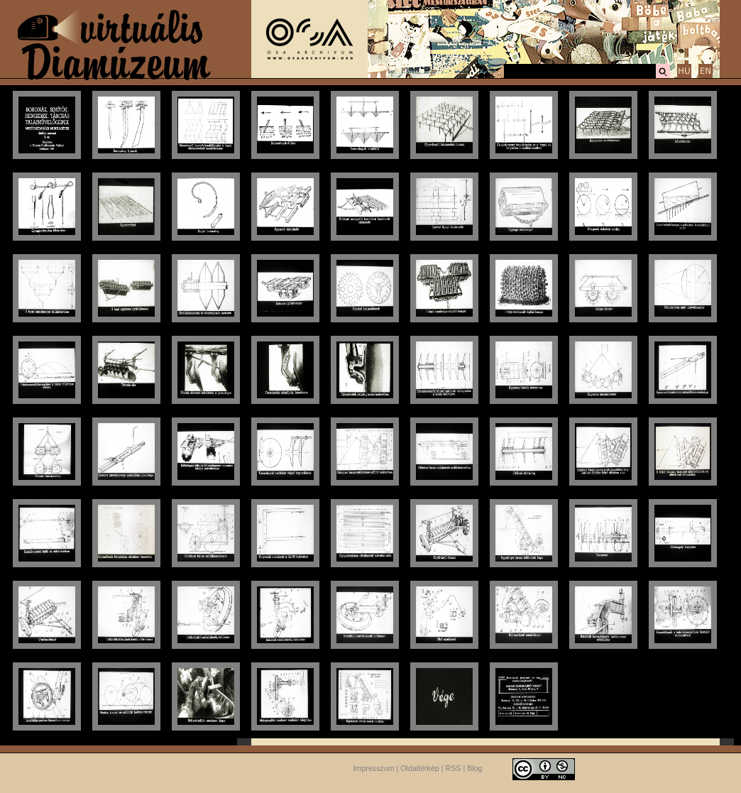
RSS (453, 768)
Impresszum (374, 768)
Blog (474, 768)
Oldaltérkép (419, 768)
